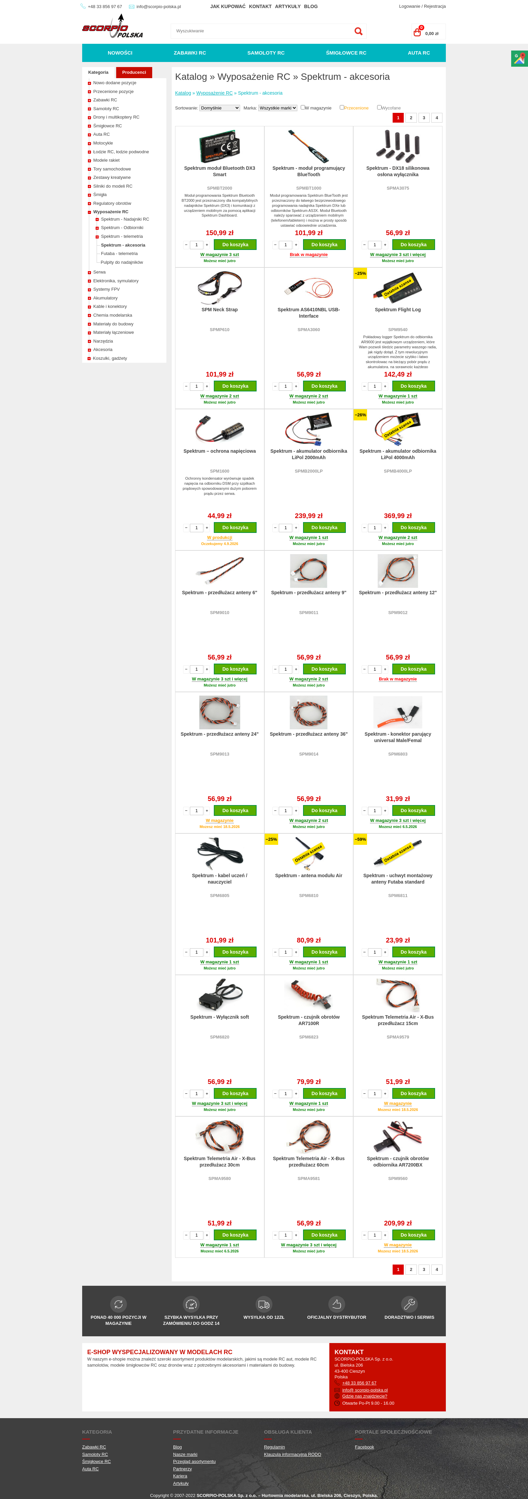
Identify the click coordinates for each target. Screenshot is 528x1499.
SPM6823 (308, 1037)
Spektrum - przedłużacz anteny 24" (220, 734)
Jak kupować (227, 6)
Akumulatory (105, 297)
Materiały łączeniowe (113, 332)
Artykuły (288, 6)
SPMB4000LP (398, 471)
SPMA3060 (309, 329)
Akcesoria (102, 349)
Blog (311, 6)
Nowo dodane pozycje (114, 82)
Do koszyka (235, 244)
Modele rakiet (106, 160)
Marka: (250, 107)
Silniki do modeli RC (112, 186)
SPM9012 (397, 612)
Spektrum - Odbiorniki (122, 227)
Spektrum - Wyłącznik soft (219, 1017)
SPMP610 (220, 329)
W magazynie (318, 107)
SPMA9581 (309, 1178)
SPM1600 (219, 471)
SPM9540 (397, 329)
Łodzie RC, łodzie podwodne (121, 151)
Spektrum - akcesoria (123, 245)
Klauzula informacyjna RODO (292, 1454)
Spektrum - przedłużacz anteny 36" (309, 734)
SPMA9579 (398, 1037)
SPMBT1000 (308, 188)
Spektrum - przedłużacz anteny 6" (219, 592)
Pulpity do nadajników (122, 262)
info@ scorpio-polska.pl (365, 1390)
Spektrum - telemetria (122, 236)
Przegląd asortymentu (194, 1461)
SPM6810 (308, 895)
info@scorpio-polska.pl (159, 6)
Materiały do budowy (113, 323)
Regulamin (274, 1446)
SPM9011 (308, 612)
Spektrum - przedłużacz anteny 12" (398, 592)
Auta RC (419, 53)
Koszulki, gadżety (110, 358)
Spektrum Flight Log (398, 309)
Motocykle (103, 143)
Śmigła (100, 194)
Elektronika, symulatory (115, 280)
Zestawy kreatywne (112, 177)
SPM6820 (219, 1037)
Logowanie (409, 6)
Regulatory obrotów (112, 203)
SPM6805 (219, 895)
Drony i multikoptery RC (116, 117)
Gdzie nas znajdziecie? (364, 1396)
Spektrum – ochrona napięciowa (220, 451)
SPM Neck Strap (220, 309)
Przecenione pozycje (113, 91)
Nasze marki (185, 1454)
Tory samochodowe (112, 168)
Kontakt (260, 6)
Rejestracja (435, 6)
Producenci (134, 72)
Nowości (120, 53)
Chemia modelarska (112, 315)
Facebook (364, 1446)
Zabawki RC (190, 53)
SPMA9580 (219, 1178)
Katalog (183, 93)
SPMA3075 (398, 188)
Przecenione (356, 107)
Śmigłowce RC (346, 53)
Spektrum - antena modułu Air (308, 875)
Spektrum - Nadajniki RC (125, 219)
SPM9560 (397, 1178)
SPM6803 (397, 754)
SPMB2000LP (309, 471)
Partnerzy (182, 1468)
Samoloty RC (266, 53)
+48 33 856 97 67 (105, 6)
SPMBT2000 (219, 188)
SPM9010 (219, 612)
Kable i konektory (110, 306)
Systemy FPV (106, 289)
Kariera (180, 1475)
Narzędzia (103, 341)
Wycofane (391, 107)
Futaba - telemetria (119, 253)
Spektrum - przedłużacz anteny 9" (308, 592)
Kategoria (98, 72)
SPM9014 (308, 754)
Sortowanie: (187, 107)
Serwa (99, 272)
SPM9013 (219, 754)
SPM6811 (397, 895)
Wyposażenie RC (111, 211)
